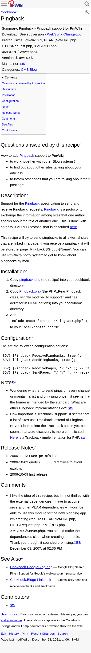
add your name (11, 618)
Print (25, 631)
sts (22, 64)
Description (9, 89)
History (14, 631)
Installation (8, 95)
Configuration (10, 101)
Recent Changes (43, 631)
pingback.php (29, 280)
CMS (25, 69)
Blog (33, 69)
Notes (5, 107)
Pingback (27, 155)
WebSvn (53, 34)
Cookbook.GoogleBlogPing (31, 565)
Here (14, 436)
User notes (9, 612)
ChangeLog (72, 34)
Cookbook (9, 12)
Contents (11, 77)
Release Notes (11, 112)
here (73, 227)
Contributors (9, 130)
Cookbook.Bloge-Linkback (30, 578)
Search (63, 631)
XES (77, 541)
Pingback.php (30, 291)
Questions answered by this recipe (23, 83)
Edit (3, 631)
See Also (7, 124)
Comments (9, 118)
